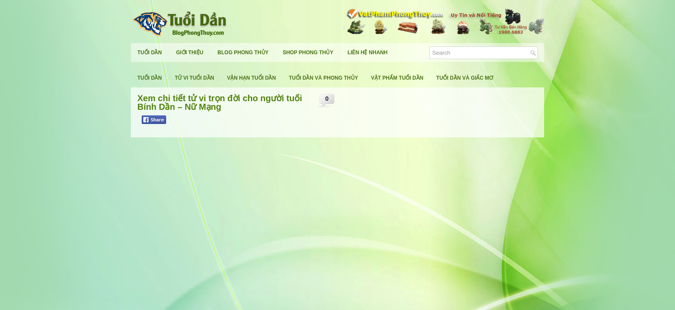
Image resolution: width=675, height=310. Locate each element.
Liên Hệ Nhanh (367, 53)
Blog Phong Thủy (242, 53)
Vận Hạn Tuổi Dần (251, 78)
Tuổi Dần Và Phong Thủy (323, 78)
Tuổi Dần (149, 53)
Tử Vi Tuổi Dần (194, 78)
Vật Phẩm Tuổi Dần (397, 78)
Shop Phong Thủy (308, 53)
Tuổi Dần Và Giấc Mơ (464, 78)
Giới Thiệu (189, 53)
